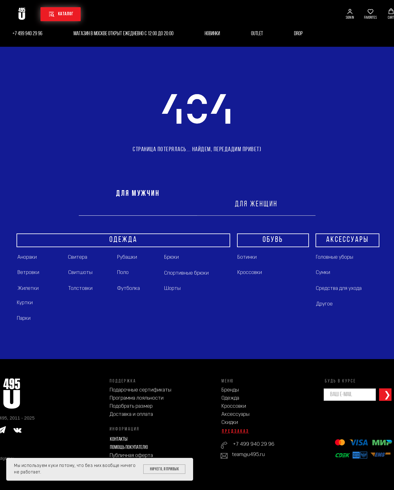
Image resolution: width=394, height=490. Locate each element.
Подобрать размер (131, 406)
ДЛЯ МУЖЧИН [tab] (138, 194)
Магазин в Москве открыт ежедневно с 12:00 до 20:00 (123, 34)
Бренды (230, 390)
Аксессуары (235, 414)
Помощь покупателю (129, 447)
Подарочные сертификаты (140, 390)
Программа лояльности (137, 398)
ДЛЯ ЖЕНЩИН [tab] (256, 204)
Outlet (257, 34)
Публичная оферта (131, 455)
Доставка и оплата (131, 414)
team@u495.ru (248, 454)
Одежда (230, 398)
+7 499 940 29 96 (27, 34)
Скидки (229, 422)
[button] (350, 14)
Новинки (212, 34)
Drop (298, 34)
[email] (350, 394)
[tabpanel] (197, 287)
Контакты (118, 439)
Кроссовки (233, 406)
